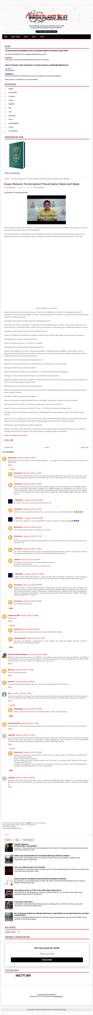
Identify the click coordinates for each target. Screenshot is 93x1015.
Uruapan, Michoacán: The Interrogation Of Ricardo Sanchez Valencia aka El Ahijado (41, 183)
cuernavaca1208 (13, 615)
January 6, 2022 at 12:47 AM (25, 735)
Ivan (10, 112)
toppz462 (11, 735)
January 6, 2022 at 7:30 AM (32, 752)
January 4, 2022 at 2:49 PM (32, 484)
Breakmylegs (18, 709)
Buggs (11, 89)
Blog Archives (28, 840)
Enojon (11, 100)
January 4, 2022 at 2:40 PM (29, 615)
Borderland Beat (45, 1009)
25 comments (39, 187)
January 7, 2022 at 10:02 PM (25, 777)
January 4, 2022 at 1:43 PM (26, 458)
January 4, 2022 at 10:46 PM (24, 681)
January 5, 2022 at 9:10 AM (35, 638)
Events (26, 37)
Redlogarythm (14, 123)
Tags (17, 840)
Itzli (10, 108)
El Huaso (12, 96)
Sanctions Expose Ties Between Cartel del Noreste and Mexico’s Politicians (40, 879)
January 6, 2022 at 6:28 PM (33, 709)
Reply (10, 465)
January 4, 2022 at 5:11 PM (32, 536)
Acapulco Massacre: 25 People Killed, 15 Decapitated (25, 845)
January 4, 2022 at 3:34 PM (38, 654)
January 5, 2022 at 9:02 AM (32, 601)
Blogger (63, 1009)
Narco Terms (15, 37)
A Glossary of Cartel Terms (23, 902)
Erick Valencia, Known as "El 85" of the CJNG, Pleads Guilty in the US (37, 890)
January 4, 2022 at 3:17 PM (32, 509)
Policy (42, 37)
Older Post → (85, 447)
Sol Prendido (13, 131)
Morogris (12, 115)
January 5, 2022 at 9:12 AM (29, 723)
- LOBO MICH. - (19, 500)
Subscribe (47, 960)
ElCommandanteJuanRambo (18, 654)
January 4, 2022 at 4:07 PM (32, 527)
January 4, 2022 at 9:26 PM (30, 559)
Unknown (17, 559)
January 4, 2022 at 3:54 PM (34, 518)
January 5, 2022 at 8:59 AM (32, 585)
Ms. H (11, 119)
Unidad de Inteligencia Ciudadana (15, 435)
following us (58, 996)
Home (5, 37)
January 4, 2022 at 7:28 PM (32, 549)
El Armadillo (13, 92)
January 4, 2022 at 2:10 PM (32, 473)
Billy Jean (11, 670)
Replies (12, 469)
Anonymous (12, 458)
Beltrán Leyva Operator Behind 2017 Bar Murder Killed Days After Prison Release (42, 856)
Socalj (11, 127)
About (34, 37)
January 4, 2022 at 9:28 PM (30, 629)
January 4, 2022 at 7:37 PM (24, 670)
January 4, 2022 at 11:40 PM (34, 574)
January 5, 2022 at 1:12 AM (22, 693)
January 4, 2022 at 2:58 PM (34, 500)
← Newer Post (8, 447)
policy (11, 79)
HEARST (12, 104)
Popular (8, 840)
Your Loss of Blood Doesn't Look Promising (29, 867)
